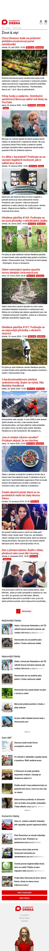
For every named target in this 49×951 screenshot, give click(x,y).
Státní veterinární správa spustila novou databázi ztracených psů (21, 271)
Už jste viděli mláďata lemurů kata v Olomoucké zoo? (29, 720)
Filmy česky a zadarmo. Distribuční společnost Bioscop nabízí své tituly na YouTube (24, 99)
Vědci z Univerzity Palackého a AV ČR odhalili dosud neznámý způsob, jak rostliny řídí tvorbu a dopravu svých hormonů (30, 630)
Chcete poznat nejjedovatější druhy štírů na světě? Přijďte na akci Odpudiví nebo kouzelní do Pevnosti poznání (29, 869)
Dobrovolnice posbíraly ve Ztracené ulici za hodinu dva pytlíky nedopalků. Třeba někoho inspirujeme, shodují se (30, 803)
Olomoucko (39, 47)
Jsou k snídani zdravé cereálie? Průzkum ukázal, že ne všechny (20, 439)
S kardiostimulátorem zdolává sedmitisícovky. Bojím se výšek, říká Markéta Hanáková (23, 382)
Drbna (8, 28)
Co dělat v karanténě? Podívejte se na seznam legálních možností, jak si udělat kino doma (23, 160)
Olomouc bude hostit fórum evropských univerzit (26, 744)
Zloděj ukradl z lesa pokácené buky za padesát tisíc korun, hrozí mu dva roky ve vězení (30, 789)
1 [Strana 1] (18, 611)
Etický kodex (24, 918)
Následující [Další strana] (26, 611)
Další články (24, 898)
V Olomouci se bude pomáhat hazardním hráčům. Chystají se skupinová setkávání (27, 774)
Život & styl (30, 47)
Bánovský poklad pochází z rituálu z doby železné (29, 706)
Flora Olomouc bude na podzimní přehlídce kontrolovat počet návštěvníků (21, 41)
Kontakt (24, 921)
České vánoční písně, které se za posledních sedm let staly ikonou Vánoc (21, 495)
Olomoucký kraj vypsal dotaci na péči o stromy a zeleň (30, 691)
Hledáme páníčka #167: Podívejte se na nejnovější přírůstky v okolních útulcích (23, 330)
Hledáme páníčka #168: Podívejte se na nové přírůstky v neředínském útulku (24, 219)
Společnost (40, 105)
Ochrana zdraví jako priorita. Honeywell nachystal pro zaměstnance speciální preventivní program (29, 854)
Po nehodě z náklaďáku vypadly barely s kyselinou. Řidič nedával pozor (30, 759)
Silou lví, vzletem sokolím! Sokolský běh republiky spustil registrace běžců (30, 823)
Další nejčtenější (24, 892)
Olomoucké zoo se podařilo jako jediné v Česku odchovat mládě (28, 641)
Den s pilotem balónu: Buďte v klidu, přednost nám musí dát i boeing (22, 551)
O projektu (24, 915)
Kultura (5, 108)
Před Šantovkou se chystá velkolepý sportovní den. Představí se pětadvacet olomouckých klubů (29, 839)
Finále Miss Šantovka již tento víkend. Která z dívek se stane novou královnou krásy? (30, 881)
